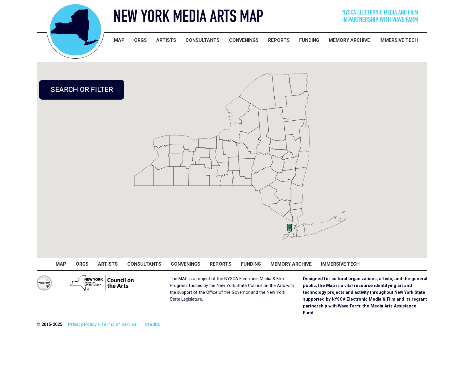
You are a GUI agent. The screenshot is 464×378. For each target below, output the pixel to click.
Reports (279, 40)
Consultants (203, 40)
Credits (152, 324)
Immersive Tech (398, 40)
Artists (166, 40)
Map (119, 40)
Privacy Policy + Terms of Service (102, 324)
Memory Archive (349, 40)
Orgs (140, 40)
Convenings (244, 40)
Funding (309, 40)
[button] (289, 227)
